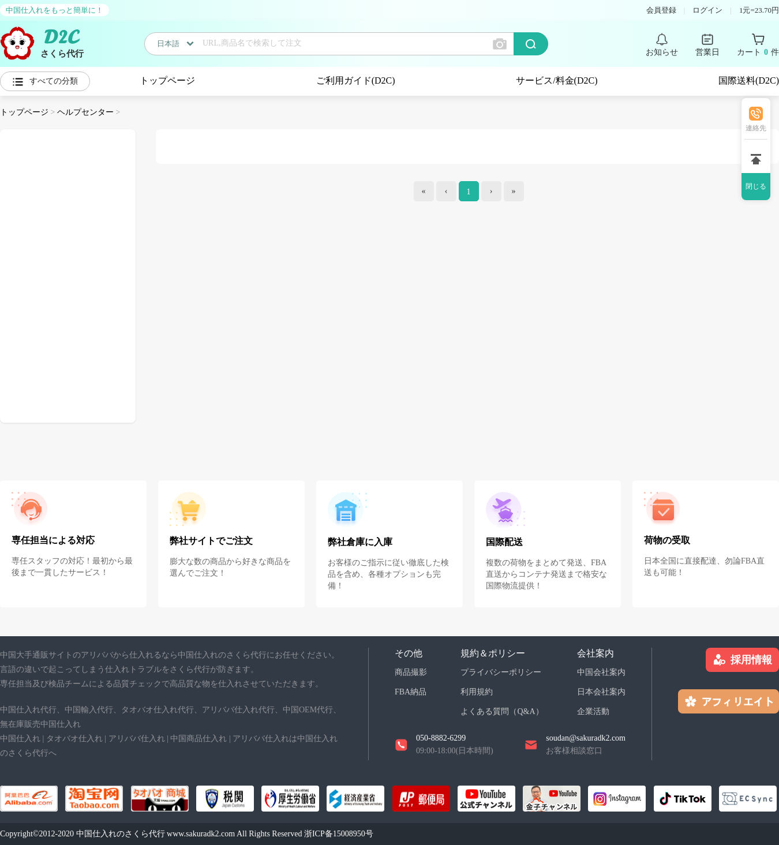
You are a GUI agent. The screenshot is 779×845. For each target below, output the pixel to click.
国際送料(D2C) (748, 80)
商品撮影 (411, 672)
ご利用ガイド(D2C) (355, 80)
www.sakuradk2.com (201, 833)
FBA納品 (410, 692)
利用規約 (476, 692)
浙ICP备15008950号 (338, 833)
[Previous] (446, 191)
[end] (514, 191)
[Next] (491, 191)
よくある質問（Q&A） (501, 711)
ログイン (707, 10)
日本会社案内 (601, 692)
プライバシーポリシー (500, 672)
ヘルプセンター (85, 112)
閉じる (756, 186)
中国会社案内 (601, 672)
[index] (424, 191)
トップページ (167, 80)
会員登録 (661, 10)
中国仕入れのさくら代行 (120, 833)
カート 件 (758, 52)
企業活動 (593, 711)
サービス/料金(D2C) (556, 80)
